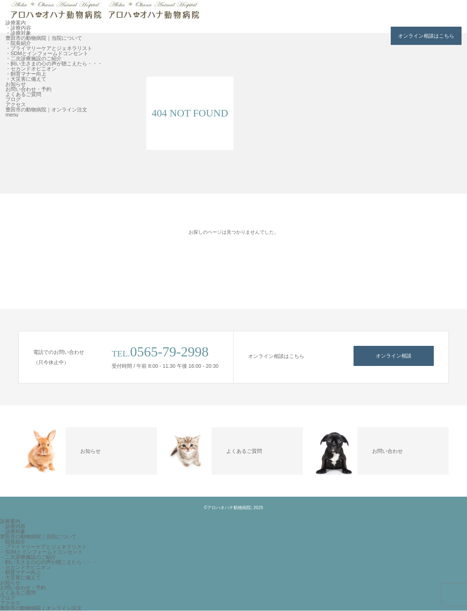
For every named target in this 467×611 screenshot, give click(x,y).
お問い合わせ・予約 (28, 89)
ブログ (13, 99)
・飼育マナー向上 (25, 74)
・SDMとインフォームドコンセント (46, 53)
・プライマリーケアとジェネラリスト (48, 48)
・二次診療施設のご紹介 (33, 58)
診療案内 (15, 23)
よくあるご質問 (23, 94)
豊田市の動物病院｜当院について (43, 38)
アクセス (15, 104)
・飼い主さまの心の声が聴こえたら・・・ (54, 63)
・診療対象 (18, 33)
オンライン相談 (394, 356)
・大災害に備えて (25, 79)
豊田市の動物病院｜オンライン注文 (46, 109)
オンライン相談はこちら (426, 36)
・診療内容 (18, 28)
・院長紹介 (18, 43)
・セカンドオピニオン (31, 69)
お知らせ (15, 84)
